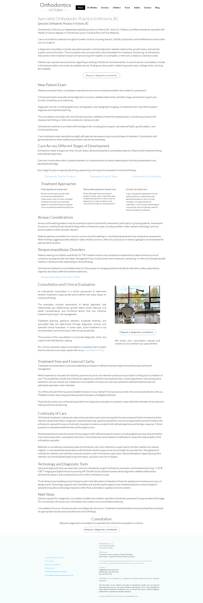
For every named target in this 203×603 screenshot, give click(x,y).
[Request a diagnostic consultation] (101, 75)
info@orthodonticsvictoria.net (108, 570)
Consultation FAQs (94, 350)
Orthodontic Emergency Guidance (56, 571)
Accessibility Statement (52, 564)
